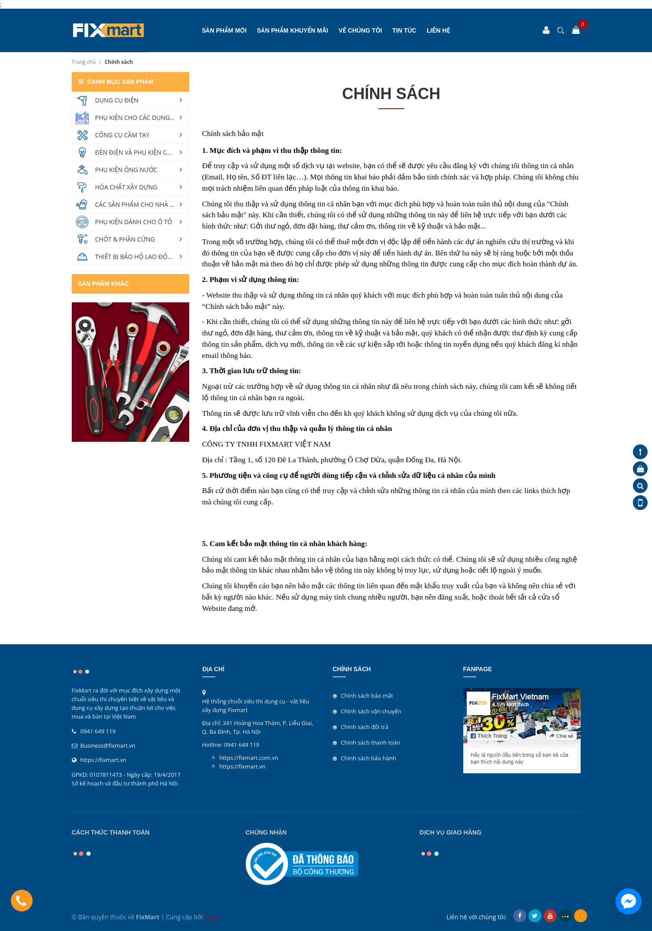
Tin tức (404, 30)
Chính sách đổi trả (364, 727)
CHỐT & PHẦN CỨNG (125, 239)
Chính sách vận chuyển (371, 711)
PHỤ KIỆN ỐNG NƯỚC (126, 170)
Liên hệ (438, 30)
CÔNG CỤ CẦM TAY (122, 135)
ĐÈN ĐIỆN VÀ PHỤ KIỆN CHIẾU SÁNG (142, 152)
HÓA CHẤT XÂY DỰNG (126, 187)
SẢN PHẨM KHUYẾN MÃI (292, 30)
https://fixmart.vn (103, 760)
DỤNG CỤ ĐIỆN (117, 100)
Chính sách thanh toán (371, 742)
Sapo (211, 917)
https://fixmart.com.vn (249, 758)
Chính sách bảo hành (368, 758)
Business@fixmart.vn (108, 745)
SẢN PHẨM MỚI (224, 30)
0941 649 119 (98, 731)
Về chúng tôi (360, 30)
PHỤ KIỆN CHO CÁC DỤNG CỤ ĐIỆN (142, 117)
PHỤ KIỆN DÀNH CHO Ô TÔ (133, 222)
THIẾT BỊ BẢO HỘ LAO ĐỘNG (136, 256)
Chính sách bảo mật (367, 695)
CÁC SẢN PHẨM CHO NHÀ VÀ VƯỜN (142, 204)
